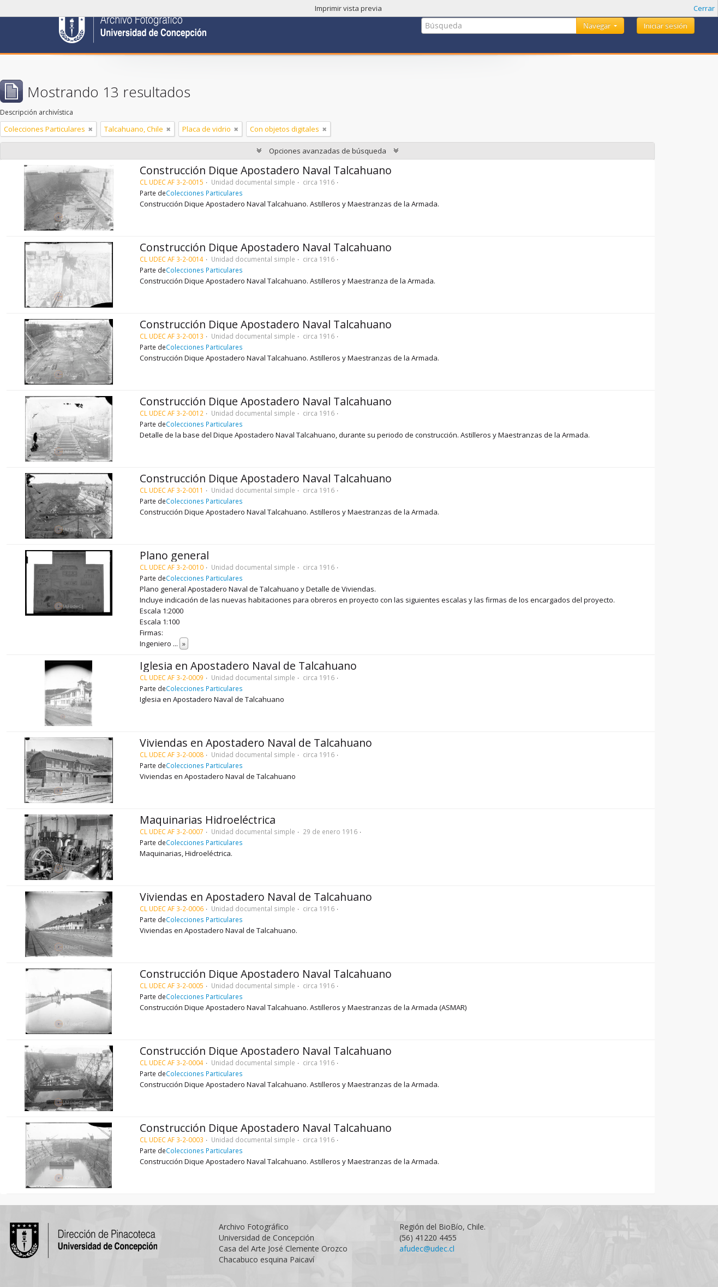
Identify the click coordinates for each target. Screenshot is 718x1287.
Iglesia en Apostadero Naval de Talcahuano (248, 665)
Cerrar (704, 8)
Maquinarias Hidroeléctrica (208, 819)
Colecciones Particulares (204, 192)
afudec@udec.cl (426, 1248)
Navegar (597, 26)
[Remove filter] (90, 128)
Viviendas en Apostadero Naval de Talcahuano (256, 742)
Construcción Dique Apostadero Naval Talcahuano (266, 170)
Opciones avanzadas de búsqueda (327, 151)
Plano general (174, 555)
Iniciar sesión (665, 26)
